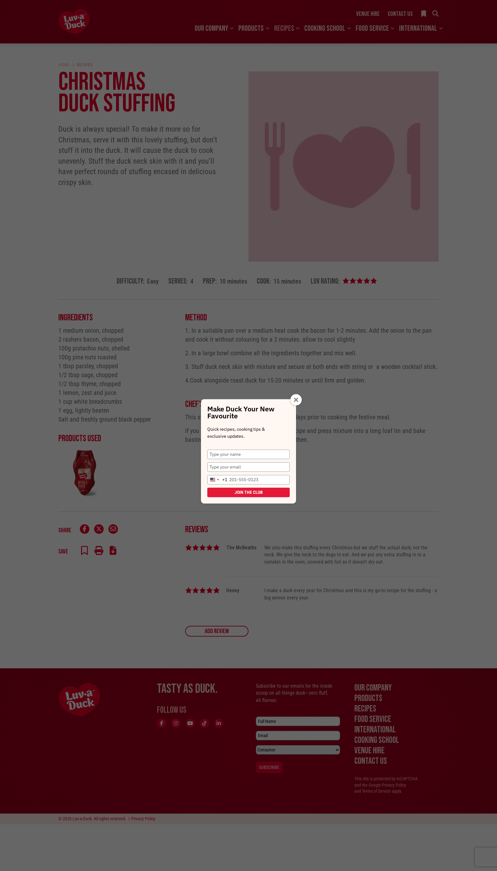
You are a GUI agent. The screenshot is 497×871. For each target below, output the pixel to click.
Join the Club (249, 492)
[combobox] (217, 479)
